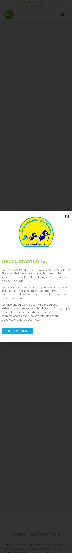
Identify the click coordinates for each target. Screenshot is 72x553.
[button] (67, 216)
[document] (36, 276)
